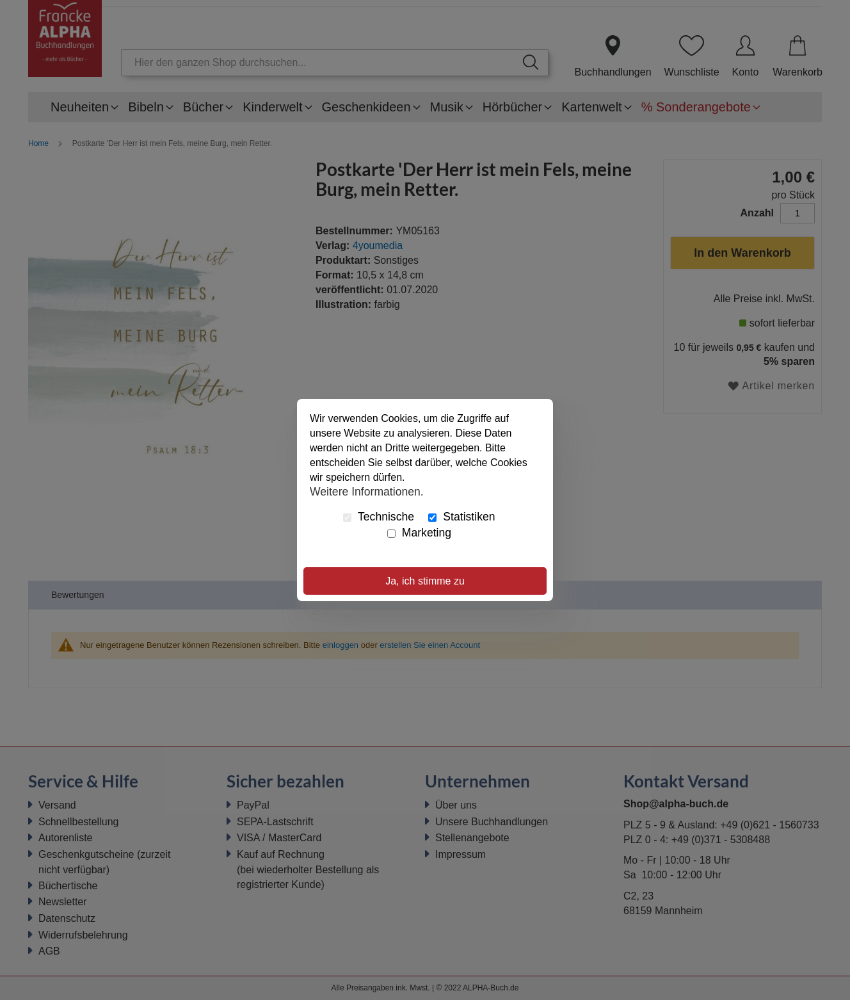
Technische (378, 516)
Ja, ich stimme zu (425, 581)
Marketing (419, 532)
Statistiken (461, 516)
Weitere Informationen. (367, 491)
